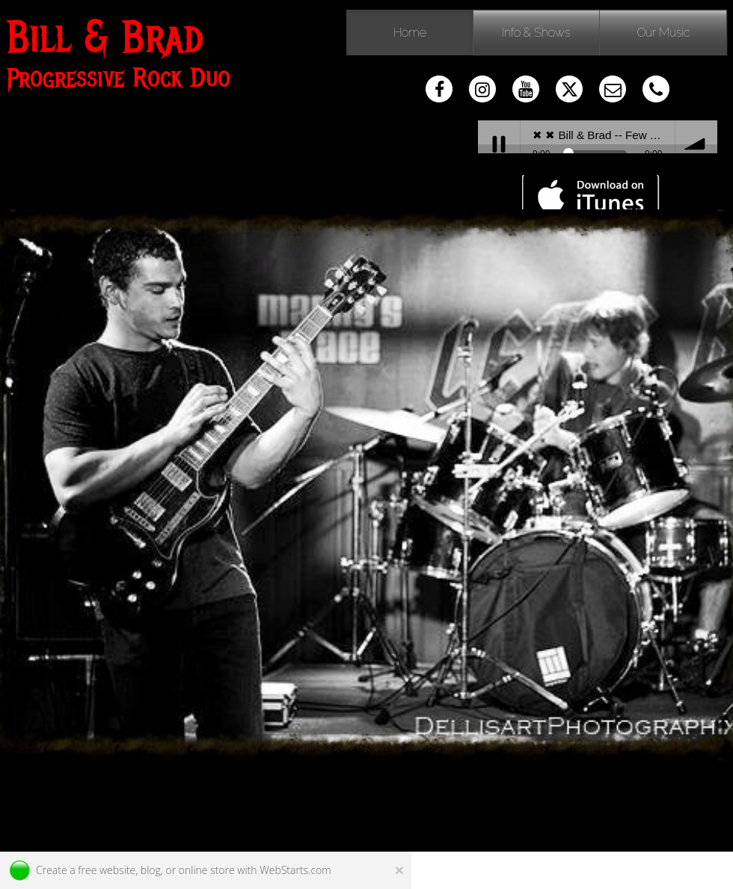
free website (106, 870)
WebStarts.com (295, 870)
